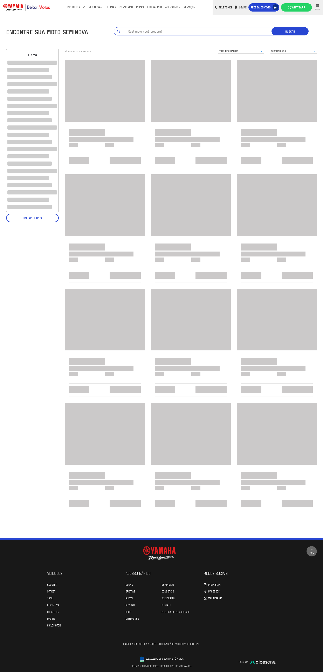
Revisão (130, 605)
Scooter (52, 584)
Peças (140, 7)
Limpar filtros (32, 218)
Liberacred (154, 7)
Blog (128, 611)
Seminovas (95, 7)
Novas (129, 584)
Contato (166, 605)
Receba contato (260, 7)
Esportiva (53, 605)
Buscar (290, 31)
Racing (51, 618)
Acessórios (172, 7)
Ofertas (111, 7)
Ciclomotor (54, 625)
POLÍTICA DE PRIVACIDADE (176, 611)
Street (51, 591)
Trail (50, 598)
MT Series (53, 611)
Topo (311, 551)
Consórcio (126, 7)
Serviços (189, 7)
